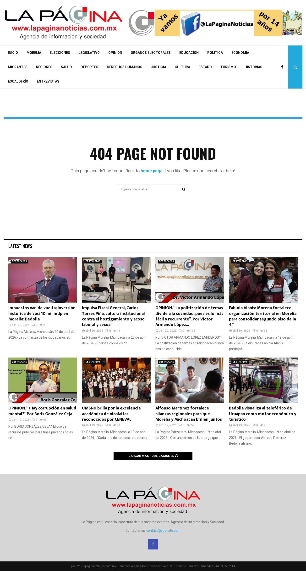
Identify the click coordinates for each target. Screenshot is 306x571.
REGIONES (44, 67)
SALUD (66, 67)
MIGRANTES (17, 67)
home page (152, 170)
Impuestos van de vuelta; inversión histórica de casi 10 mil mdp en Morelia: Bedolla (42, 313)
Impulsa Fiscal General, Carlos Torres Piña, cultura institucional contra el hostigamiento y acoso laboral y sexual (113, 316)
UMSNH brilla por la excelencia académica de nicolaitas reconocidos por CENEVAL (111, 414)
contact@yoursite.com (163, 530)
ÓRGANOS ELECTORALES (151, 53)
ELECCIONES (60, 53)
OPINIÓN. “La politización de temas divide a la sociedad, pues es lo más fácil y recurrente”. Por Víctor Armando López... (189, 316)
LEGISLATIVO (89, 53)
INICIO (13, 53)
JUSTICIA (158, 67)
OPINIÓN (115, 53)
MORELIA (34, 53)
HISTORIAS (253, 67)
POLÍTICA (215, 53)
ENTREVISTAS (48, 81)
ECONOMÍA (240, 53)
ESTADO (205, 67)
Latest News (20, 246)
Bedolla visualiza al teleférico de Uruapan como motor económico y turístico (262, 414)
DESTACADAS (19, 261)
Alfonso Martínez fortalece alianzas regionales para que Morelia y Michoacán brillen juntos (188, 414)
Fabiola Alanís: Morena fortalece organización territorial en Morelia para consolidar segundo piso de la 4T (262, 316)
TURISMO (228, 67)
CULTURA (182, 67)
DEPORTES (89, 67)
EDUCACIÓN (189, 53)
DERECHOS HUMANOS (124, 67)
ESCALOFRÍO (18, 81)
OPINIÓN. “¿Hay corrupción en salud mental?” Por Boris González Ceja (42, 411)
